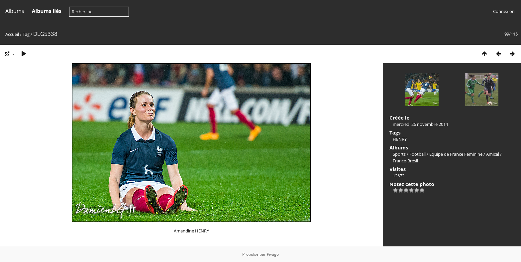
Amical (492, 154)
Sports (399, 154)
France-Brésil (405, 161)
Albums (14, 11)
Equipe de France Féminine (455, 154)
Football (417, 154)
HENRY (400, 139)
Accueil (12, 34)
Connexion (504, 11)
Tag (26, 34)
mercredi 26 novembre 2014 (420, 124)
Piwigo (273, 254)
